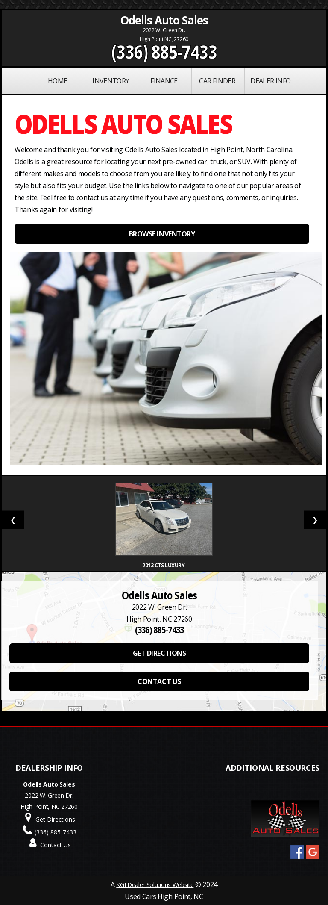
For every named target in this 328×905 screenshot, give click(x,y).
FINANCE (164, 80)
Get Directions (55, 819)
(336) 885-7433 (164, 52)
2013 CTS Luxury (163, 565)
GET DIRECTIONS (159, 653)
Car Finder (217, 80)
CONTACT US (159, 681)
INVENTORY (110, 80)
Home (57, 80)
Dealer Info (270, 80)
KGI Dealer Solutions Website (154, 885)
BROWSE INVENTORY (162, 234)
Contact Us (55, 845)
